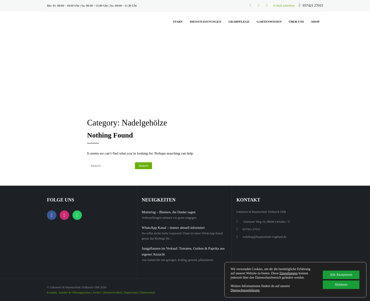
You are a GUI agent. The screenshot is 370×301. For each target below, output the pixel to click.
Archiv (96, 292)
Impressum (131, 292)
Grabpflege (239, 21)
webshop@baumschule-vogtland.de (264, 236)
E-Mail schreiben (283, 5)
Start (178, 21)
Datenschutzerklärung (245, 290)
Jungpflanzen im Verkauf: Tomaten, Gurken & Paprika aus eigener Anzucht (183, 251)
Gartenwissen (269, 21)
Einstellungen (288, 273)
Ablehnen (341, 284)
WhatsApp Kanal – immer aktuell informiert (173, 228)
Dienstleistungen (205, 21)
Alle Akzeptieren (341, 274)
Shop (315, 21)
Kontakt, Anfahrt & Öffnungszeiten (69, 292)
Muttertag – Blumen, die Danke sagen (169, 212)
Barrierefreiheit (112, 292)
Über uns (296, 21)
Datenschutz (147, 292)
